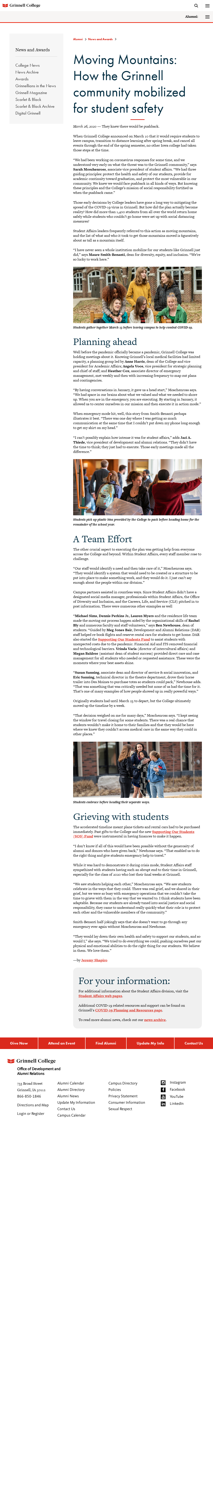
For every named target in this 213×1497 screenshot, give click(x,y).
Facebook (177, 1090)
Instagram (178, 1082)
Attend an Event (61, 1043)
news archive (155, 1019)
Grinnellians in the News (35, 85)
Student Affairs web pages (100, 995)
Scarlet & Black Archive (35, 106)
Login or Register (30, 1114)
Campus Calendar (71, 1115)
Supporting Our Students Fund (124, 639)
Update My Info (150, 1043)
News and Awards (32, 50)
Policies (114, 1090)
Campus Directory (122, 1083)
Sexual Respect (120, 1109)
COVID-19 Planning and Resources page (128, 1010)
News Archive (27, 72)
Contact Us (194, 1043)
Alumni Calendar (70, 1083)
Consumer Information (126, 1103)
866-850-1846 (29, 1096)
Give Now (19, 1043)
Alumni (78, 39)
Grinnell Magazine (31, 92)
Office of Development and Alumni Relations (33, 1065)
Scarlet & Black (28, 99)
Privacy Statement (123, 1096)
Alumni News (68, 1096)
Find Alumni (106, 1043)
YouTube (176, 1097)
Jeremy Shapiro (94, 960)
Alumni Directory (71, 1090)
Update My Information (76, 1103)
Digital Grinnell (27, 113)
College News (27, 65)
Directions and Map (33, 1105)
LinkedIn (177, 1104)
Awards (21, 79)
